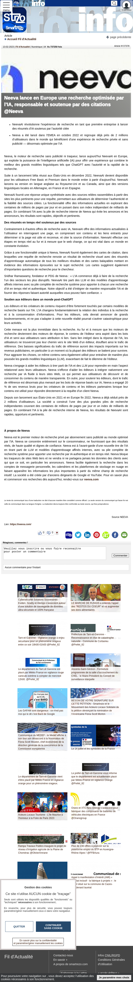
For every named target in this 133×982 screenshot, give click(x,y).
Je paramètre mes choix (114, 977)
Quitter (19, 926)
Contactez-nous (63, 955)
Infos (109, 955)
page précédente (118, 37)
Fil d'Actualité (23, 47)
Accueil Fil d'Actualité (20, 39)
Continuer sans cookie (53, 927)
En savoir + (60, 959)
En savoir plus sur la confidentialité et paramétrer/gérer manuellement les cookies (38, 942)
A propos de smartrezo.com (70, 964)
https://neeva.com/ (20, 524)
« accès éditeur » (108, 973)
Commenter (120, 555)
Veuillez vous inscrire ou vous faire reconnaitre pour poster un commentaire (54, 553)
